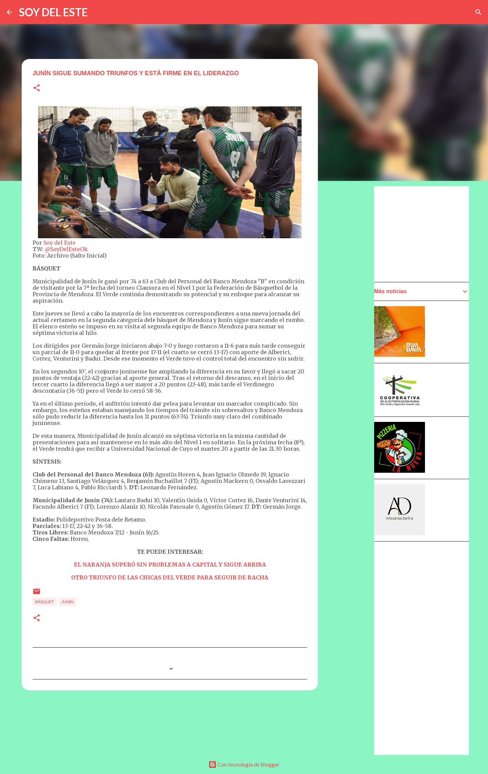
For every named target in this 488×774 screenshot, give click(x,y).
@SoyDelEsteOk (66, 249)
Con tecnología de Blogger (244, 764)
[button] (37, 88)
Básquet (44, 601)
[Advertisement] (351, 378)
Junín (68, 601)
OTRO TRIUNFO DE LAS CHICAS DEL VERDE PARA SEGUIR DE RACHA (169, 577)
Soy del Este (59, 242)
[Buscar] (478, 12)
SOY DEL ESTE (53, 12)
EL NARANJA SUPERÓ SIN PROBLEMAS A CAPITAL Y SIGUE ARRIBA (170, 564)
